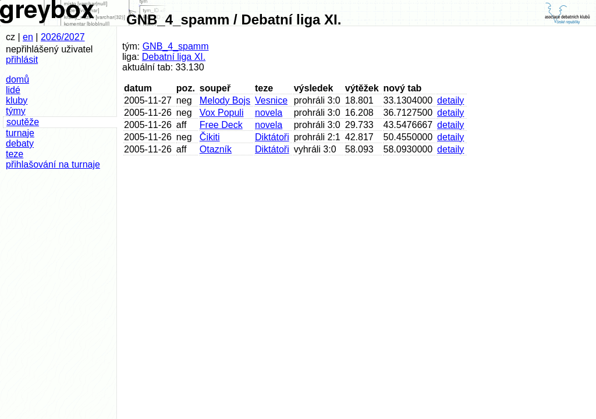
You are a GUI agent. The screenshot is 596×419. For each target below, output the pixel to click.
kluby (16, 100)
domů (17, 79)
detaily (450, 100)
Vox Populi (222, 113)
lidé (13, 90)
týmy (16, 111)
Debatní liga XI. (173, 57)
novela (268, 113)
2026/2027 (63, 37)
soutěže (22, 122)
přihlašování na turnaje (53, 164)
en (28, 37)
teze (14, 154)
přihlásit (22, 60)
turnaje (20, 133)
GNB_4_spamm (176, 46)
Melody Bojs (225, 100)
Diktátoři (272, 137)
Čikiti (210, 137)
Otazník (216, 149)
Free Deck (221, 125)
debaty (20, 143)
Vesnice (271, 100)
